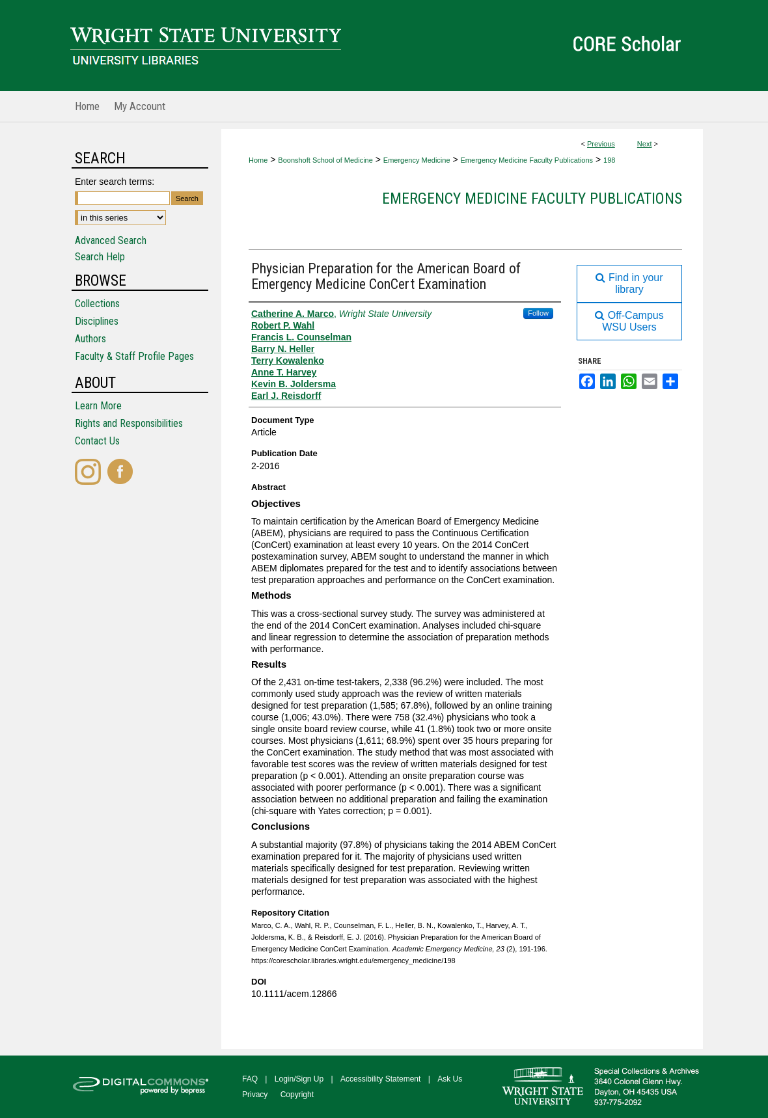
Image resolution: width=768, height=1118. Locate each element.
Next (644, 144)
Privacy (254, 1094)
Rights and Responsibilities (129, 423)
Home (258, 160)
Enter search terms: (114, 181)
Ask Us (449, 1079)
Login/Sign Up (299, 1079)
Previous (601, 144)
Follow (538, 313)
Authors (90, 339)
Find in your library (629, 283)
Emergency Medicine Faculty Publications (527, 160)
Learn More (98, 406)
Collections (97, 303)
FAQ (250, 1079)
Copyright (297, 1094)
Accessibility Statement (380, 1079)
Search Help (100, 257)
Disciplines (96, 321)
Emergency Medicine (416, 160)
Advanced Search (110, 240)
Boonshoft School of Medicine (325, 160)
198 (609, 160)
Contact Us (97, 441)
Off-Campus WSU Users (629, 321)
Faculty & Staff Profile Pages (134, 356)
